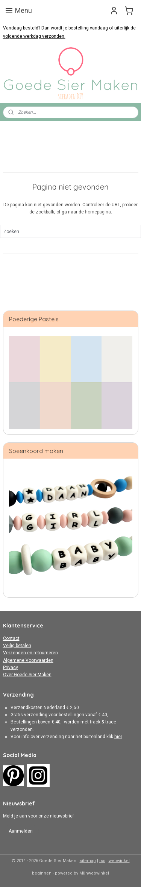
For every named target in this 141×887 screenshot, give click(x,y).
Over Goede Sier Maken (27, 674)
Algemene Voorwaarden (28, 660)
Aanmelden (21, 831)
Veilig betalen (17, 645)
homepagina (98, 212)
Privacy (10, 667)
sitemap (88, 860)
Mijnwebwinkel (94, 873)
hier (118, 736)
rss (102, 860)
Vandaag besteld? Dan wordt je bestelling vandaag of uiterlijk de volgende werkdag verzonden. (69, 32)
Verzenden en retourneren (30, 652)
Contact (11, 638)
